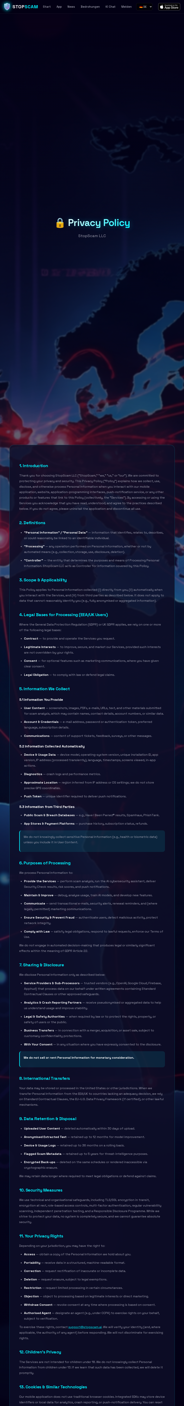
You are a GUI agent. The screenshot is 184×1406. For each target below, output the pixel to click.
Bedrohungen (90, 6)
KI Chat (111, 6)
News (71, 6)
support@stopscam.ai (85, 1327)
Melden (126, 6)
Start (47, 6)
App (59, 6)
